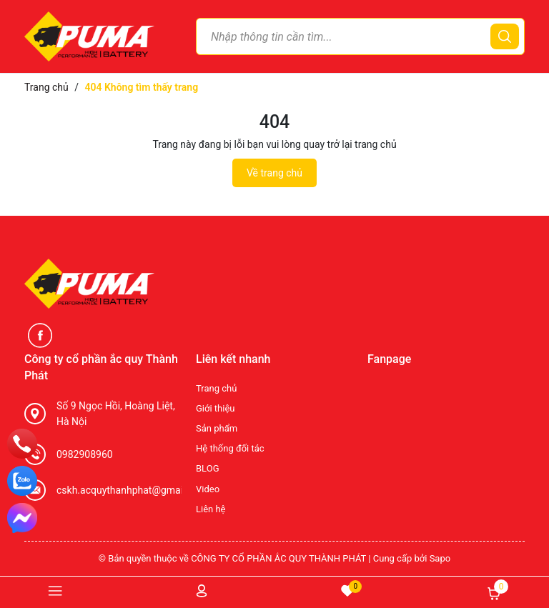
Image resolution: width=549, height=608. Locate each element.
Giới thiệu (215, 408)
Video (207, 489)
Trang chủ (216, 388)
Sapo (440, 558)
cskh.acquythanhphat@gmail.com (132, 490)
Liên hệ (211, 509)
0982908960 (84, 454)
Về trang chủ (274, 173)
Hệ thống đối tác (230, 448)
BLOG (207, 468)
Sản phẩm (216, 428)
